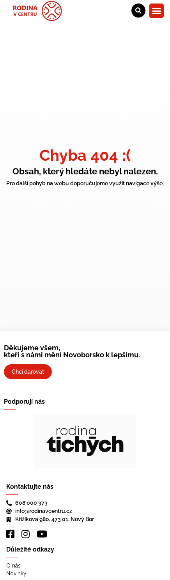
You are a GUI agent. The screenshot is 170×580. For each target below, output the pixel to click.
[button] (156, 11)
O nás (13, 565)
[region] (85, 441)
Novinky (16, 573)
